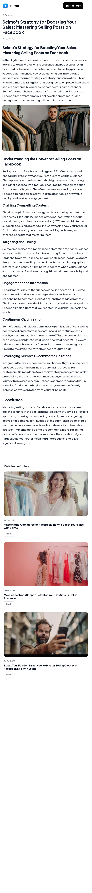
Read (9, 534)
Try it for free (73, 5)
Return (7, 15)
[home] (11, 5)
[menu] (87, 5)
